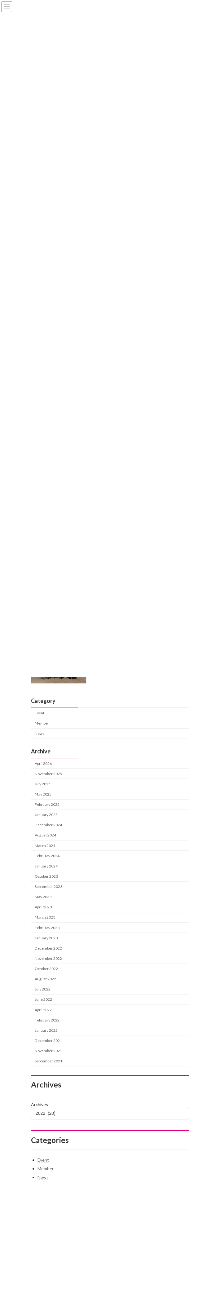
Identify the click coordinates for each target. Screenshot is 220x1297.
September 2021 (48, 1061)
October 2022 (46, 968)
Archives (39, 1104)
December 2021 (48, 1040)
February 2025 (47, 804)
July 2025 (43, 784)
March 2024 (45, 845)
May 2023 (43, 896)
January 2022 (46, 1030)
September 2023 (48, 886)
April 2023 (43, 907)
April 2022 (43, 1009)
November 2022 (48, 958)
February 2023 (47, 927)
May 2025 (43, 794)
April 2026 (43, 763)
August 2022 (45, 979)
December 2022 (48, 948)
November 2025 (48, 773)
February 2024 (47, 856)
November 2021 (48, 1050)
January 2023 (46, 938)
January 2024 (46, 866)
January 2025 (46, 814)
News (39, 733)
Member (42, 723)
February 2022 (47, 1020)
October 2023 (46, 876)
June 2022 (43, 999)
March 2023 (45, 917)
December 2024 (48, 825)
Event (39, 713)
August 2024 (45, 835)
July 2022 (43, 989)
